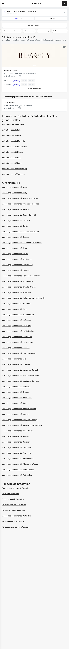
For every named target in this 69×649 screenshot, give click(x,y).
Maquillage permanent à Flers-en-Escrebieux (21, 276)
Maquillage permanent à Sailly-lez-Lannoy (19, 420)
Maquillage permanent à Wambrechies (18, 469)
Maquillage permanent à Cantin (15, 226)
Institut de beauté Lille (11, 130)
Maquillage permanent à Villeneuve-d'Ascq (20, 464)
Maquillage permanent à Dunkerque (17, 259)
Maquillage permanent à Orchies (15, 392)
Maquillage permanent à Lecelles (15, 348)
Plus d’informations (35, 89)
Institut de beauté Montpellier (14, 146)
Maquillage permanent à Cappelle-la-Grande (20, 231)
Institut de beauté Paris (11, 163)
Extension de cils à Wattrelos (14, 510)
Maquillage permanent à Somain (15, 436)
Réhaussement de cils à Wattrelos (16, 527)
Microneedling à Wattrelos (13, 521)
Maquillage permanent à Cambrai (16, 220)
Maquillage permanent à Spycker (15, 442)
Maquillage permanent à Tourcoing (16, 453)
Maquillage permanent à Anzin (14, 187)
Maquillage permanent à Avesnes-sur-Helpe (20, 204)
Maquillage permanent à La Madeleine (18, 331)
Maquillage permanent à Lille (14, 359)
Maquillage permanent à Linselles (16, 364)
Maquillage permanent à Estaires (15, 270)
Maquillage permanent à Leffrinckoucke (18, 353)
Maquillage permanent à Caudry (15, 237)
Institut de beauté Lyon (11, 135)
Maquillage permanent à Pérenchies (17, 397)
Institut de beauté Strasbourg (14, 169)
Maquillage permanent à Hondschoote (18, 314)
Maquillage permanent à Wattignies (17, 475)
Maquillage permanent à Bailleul (15, 209)
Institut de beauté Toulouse (13, 174)
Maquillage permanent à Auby (14, 193)
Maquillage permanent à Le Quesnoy (17, 342)
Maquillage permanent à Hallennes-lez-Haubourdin (23, 298)
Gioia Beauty (9, 103)
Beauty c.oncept (10, 71)
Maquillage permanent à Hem (14, 309)
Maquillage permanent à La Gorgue (16, 325)
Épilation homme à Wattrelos (14, 505)
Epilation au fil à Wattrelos (13, 499)
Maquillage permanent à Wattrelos (16, 516)
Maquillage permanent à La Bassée (16, 320)
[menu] (3, 3)
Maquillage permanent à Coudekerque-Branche (22, 242)
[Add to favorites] (64, 47)
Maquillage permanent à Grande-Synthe (19, 287)
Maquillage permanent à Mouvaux (16, 386)
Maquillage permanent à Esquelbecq (17, 265)
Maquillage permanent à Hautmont (16, 303)
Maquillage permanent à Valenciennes (18, 458)
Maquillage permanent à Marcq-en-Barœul (20, 370)
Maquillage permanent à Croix (14, 248)
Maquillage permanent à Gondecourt (17, 281)
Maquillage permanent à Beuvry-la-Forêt (19, 215)
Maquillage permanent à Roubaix (15, 414)
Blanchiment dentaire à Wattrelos (16, 488)
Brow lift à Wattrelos (10, 494)
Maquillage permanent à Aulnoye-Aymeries (20, 198)
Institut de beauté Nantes (12, 152)
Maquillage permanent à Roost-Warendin (19, 409)
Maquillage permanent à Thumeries (17, 447)
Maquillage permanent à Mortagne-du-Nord (20, 381)
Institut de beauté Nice (11, 157)
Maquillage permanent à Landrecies (17, 337)
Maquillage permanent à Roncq (15, 403)
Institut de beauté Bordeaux (13, 124)
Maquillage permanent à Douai (15, 254)
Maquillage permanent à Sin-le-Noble (17, 431)
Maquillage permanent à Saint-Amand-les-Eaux (22, 425)
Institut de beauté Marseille (13, 141)
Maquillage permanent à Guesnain (16, 292)
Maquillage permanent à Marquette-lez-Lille (20, 375)
